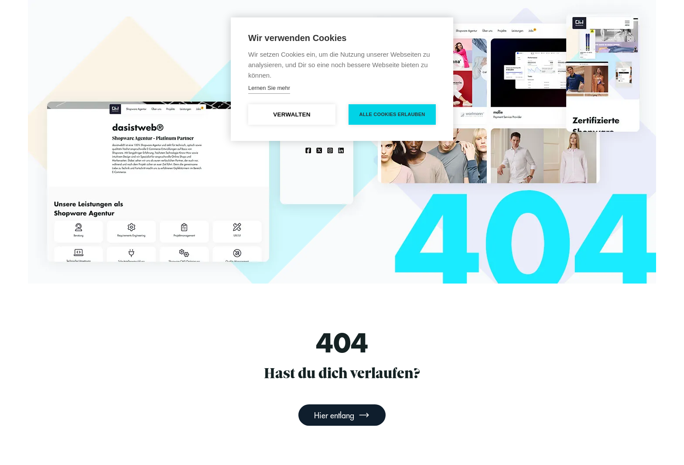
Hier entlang (342, 415)
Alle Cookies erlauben (392, 114)
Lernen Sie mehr (269, 88)
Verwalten (291, 114)
